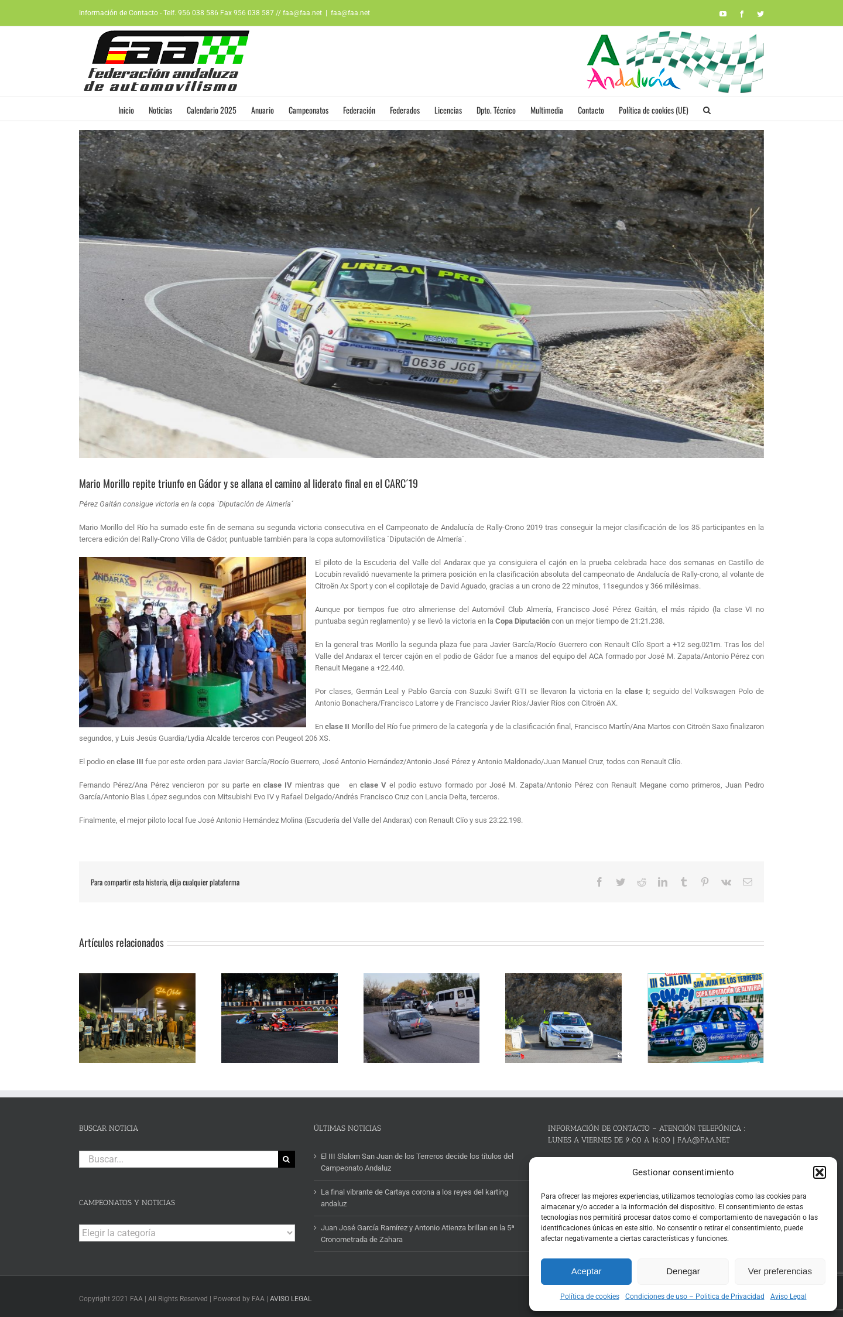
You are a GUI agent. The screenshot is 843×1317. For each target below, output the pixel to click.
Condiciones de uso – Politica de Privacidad (695, 1296)
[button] (819, 1172)
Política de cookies (589, 1296)
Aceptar (586, 1271)
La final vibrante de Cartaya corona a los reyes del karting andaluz (414, 1194)
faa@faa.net (350, 13)
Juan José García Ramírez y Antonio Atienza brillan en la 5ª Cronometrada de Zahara (418, 1230)
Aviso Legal (788, 1296)
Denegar (683, 1271)
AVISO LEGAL (290, 1295)
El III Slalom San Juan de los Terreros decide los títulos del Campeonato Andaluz (417, 1158)
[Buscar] (286, 1155)
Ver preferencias (780, 1271)
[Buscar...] (178, 1155)
